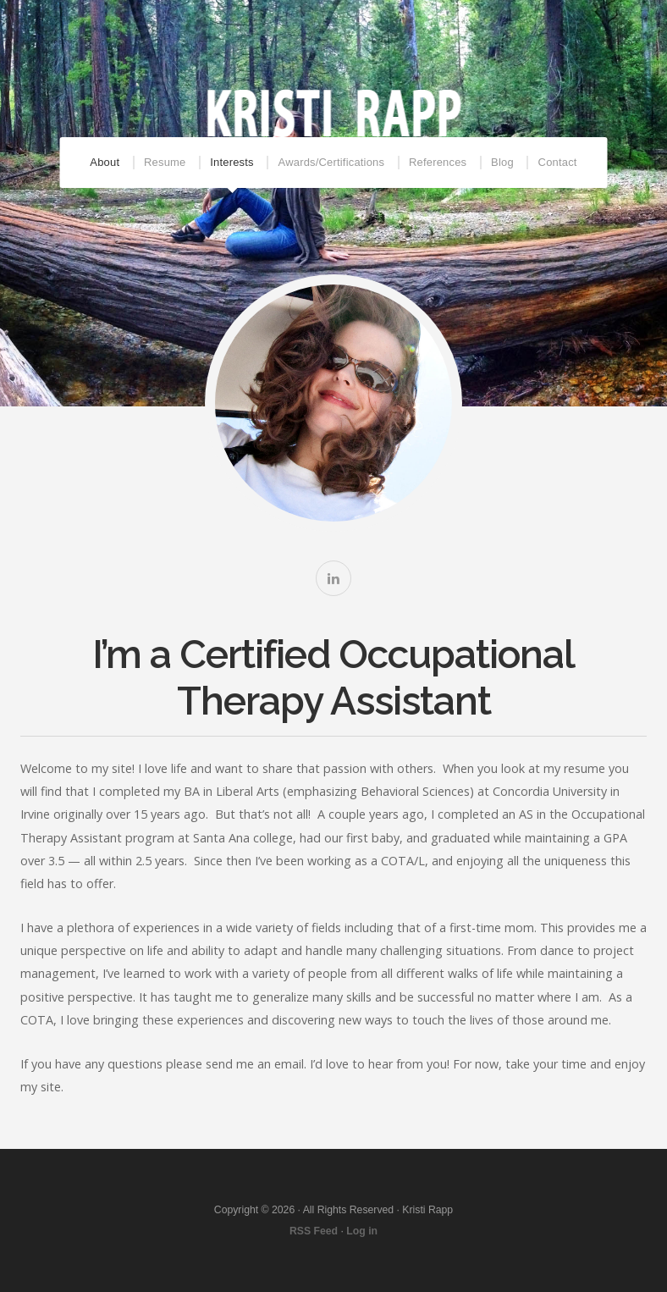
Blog (502, 162)
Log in (362, 1231)
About (104, 162)
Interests (231, 162)
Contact (557, 162)
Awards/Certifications (331, 162)
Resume (164, 162)
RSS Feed (313, 1231)
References (437, 162)
